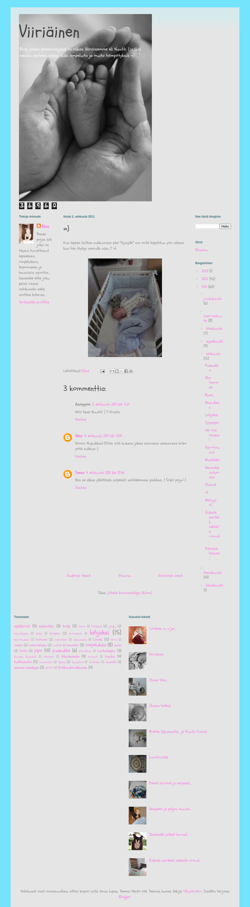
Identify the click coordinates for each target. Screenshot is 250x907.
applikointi (22, 626)
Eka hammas (212, 382)
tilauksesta (70, 656)
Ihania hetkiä (160, 705)
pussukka (61, 650)
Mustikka (212, 459)
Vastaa (80, 419)
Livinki (98, 639)
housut (97, 626)
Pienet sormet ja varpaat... (170, 783)
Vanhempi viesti (170, 575)
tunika (110, 656)
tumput (93, 656)
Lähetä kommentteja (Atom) (129, 593)
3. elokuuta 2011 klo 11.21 (110, 404)
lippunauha (80, 639)
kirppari (55, 633)
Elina (45, 226)
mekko (18, 645)
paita (117, 645)
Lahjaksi (211, 415)
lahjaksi (99, 632)
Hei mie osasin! (212, 435)
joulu (112, 626)
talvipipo (48, 656)
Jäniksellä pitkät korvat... (168, 834)
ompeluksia (95, 645)
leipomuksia (22, 639)
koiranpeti (75, 633)
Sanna (79, 472)
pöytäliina (85, 651)
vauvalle (111, 662)
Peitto (23, 651)
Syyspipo (212, 422)
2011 (204, 287)
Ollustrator (192, 891)
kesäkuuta (214, 585)
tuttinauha (23, 662)
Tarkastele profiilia (34, 302)
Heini (79, 436)
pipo (38, 650)
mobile (57, 645)
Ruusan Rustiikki (25, 656)
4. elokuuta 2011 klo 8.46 (105, 472)
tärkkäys (94, 662)
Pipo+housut (212, 450)
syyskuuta (214, 341)
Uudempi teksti (79, 575)
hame (81, 626)
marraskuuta (213, 318)
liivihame (41, 639)
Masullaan (212, 405)
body (66, 626)
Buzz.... (210, 395)
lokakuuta (214, 328)
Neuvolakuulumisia (212, 472)
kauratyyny (21, 633)
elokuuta (213, 354)
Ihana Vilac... (158, 680)
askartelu (46, 626)
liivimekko (60, 639)
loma (114, 639)
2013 (205, 271)
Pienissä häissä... (212, 553)
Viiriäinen (49, 31)
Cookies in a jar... (163, 628)
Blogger (125, 897)
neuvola (72, 645)
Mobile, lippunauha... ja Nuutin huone (178, 731)
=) (206, 492)
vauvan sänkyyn (26, 667)
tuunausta (46, 662)
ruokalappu (106, 650)
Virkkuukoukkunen (72, 667)
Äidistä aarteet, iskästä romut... (212, 527)
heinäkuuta (213, 572)
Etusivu (125, 575)
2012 (205, 279)
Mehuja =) (210, 502)
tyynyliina (78, 662)
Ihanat (210, 484)
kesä (39, 633)
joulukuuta (213, 298)
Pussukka (211, 368)
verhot (49, 668)
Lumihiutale (158, 757)
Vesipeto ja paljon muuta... (170, 809)
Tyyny (61, 662)
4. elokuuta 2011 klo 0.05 (103, 436)
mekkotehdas (38, 645)
